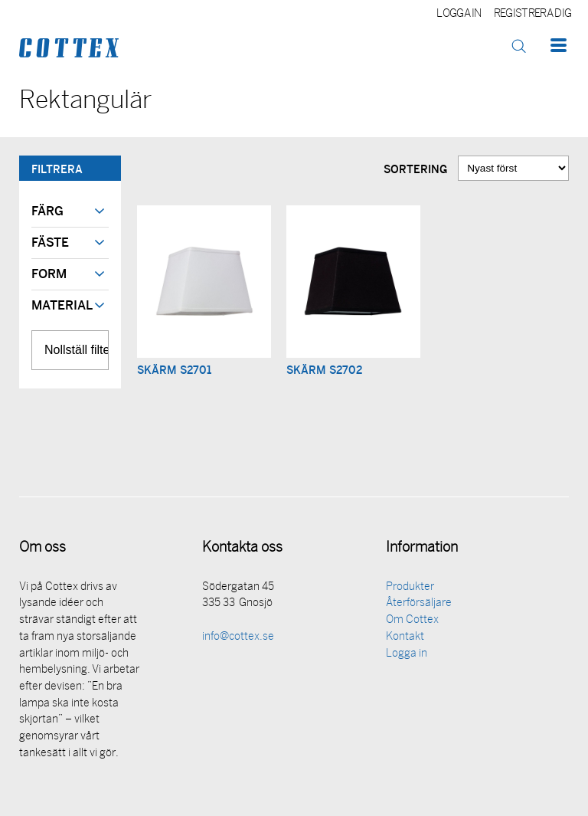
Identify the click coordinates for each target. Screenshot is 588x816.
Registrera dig (532, 14)
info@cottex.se (238, 637)
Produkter (410, 587)
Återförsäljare (419, 603)
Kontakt (405, 637)
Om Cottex (412, 620)
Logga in (459, 14)
